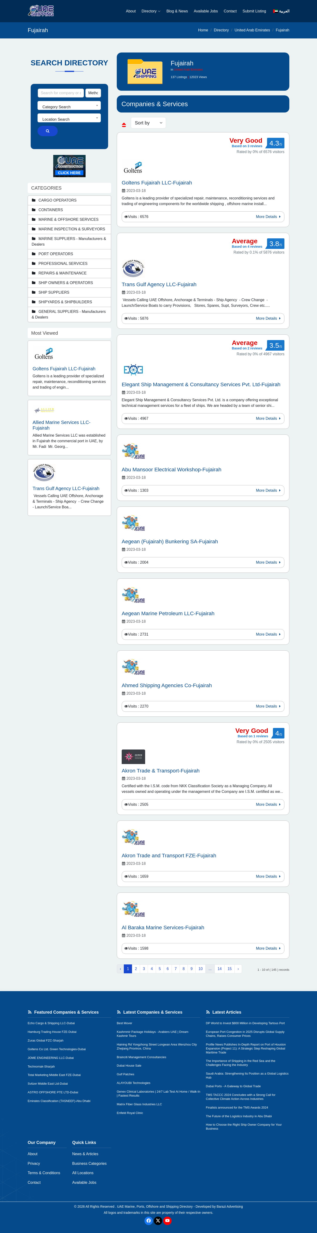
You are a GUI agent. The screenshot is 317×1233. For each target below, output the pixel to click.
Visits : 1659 (138, 876)
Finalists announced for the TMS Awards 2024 (237, 1107)
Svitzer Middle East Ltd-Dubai (48, 1083)
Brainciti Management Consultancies (141, 1057)
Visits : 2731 (138, 634)
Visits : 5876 (138, 318)
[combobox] (69, 105)
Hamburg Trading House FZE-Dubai (52, 1032)
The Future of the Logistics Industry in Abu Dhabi (239, 1116)
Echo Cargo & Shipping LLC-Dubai (51, 1023)
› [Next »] (238, 969)
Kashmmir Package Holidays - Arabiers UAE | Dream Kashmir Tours (152, 1034)
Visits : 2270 (138, 706)
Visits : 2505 (138, 804)
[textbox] (69, 107)
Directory (151, 11)
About (131, 11)
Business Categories (89, 1164)
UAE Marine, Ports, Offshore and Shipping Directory (155, 1206)
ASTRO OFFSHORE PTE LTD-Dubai (53, 1092)
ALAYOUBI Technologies (133, 1083)
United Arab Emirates (252, 30)
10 (200, 969)
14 (220, 969)
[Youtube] (167, 1221)
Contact (230, 11)
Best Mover (124, 1023)
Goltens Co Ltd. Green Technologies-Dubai (57, 1049)
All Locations (83, 1173)
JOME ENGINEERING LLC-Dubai (51, 1058)
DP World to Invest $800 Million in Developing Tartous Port (245, 1023)
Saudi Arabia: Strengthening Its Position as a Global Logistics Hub (247, 1075)
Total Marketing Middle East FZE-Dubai (54, 1075)
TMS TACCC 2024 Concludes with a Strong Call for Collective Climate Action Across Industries (240, 1097)
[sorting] (148, 122)
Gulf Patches (125, 1074)
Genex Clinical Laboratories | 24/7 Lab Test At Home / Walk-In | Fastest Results (158, 1093)
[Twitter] (158, 1221)
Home (203, 30)
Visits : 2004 (138, 562)
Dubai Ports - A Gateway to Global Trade (233, 1086)
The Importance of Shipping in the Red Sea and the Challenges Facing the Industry (240, 1063)
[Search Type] (93, 93)
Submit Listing (254, 11)
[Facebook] (148, 1221)
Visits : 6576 (138, 217)
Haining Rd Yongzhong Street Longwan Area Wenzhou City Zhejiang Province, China (157, 1046)
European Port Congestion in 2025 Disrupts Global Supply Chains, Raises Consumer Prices (245, 1034)
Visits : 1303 (138, 490)
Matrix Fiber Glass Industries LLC (139, 1104)
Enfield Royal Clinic (130, 1113)
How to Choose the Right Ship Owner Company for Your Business (244, 1126)
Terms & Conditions (44, 1173)
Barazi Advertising (230, 1206)
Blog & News (177, 11)
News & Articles (85, 1154)
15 (229, 969)
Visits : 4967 (138, 418)
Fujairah (282, 30)
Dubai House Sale (129, 1065)
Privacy (34, 1164)
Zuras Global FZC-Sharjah (45, 1040)
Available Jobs (206, 11)
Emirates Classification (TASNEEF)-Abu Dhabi (59, 1101)
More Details (269, 217)
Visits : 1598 (138, 948)
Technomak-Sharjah (41, 1066)
